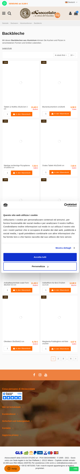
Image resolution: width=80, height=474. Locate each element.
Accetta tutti (40, 257)
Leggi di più (7, 48)
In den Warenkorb (22, 114)
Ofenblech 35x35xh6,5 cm (14, 342)
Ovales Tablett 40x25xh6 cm (53, 166)
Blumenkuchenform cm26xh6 (53, 107)
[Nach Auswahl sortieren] (60, 55)
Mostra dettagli (63, 248)
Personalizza (40, 266)
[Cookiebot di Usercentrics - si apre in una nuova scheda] (64, 205)
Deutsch (71, 2)
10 (72, 55)
